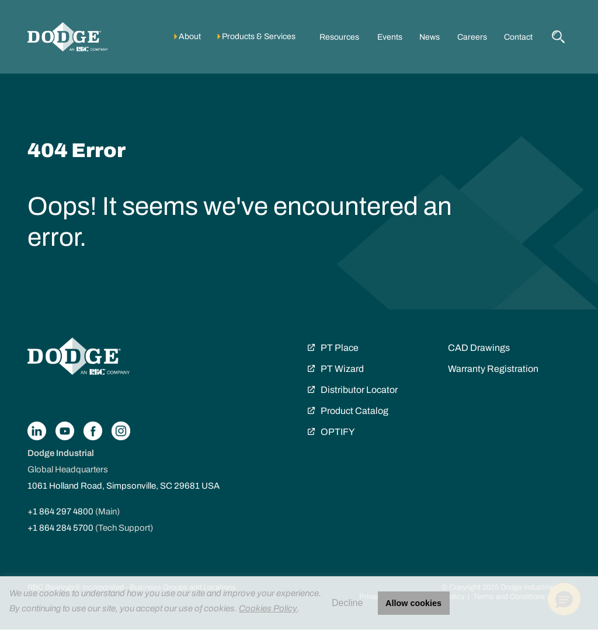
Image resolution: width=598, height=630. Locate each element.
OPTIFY (337, 432)
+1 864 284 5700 (60, 527)
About (190, 36)
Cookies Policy (268, 608)
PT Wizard (342, 369)
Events (389, 37)
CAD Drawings (479, 348)
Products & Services (258, 36)
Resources (339, 37)
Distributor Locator (359, 390)
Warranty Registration (493, 369)
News (429, 37)
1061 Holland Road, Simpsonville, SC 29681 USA (123, 485)
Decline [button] (347, 603)
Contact (518, 37)
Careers (472, 37)
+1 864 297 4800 (60, 511)
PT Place (340, 348)
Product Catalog (354, 411)
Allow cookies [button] (413, 603)
